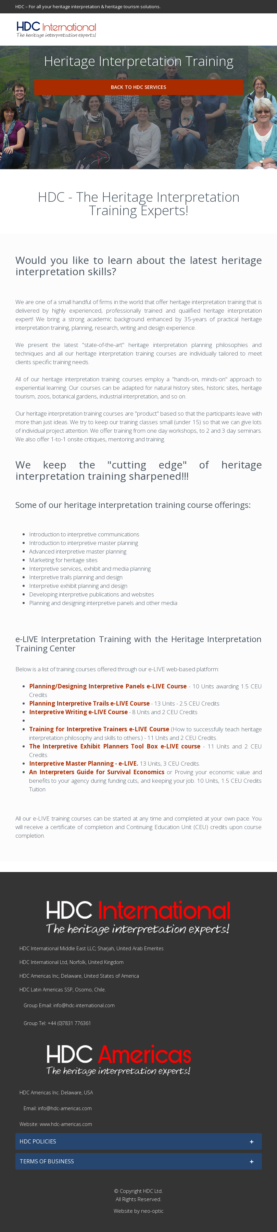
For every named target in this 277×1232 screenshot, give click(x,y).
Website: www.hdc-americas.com (56, 1124)
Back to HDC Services (138, 87)
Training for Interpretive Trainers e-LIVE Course (99, 729)
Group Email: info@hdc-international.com (69, 1005)
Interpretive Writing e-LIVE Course (78, 712)
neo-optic (152, 1210)
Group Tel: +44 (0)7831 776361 (57, 1023)
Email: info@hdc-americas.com (58, 1108)
